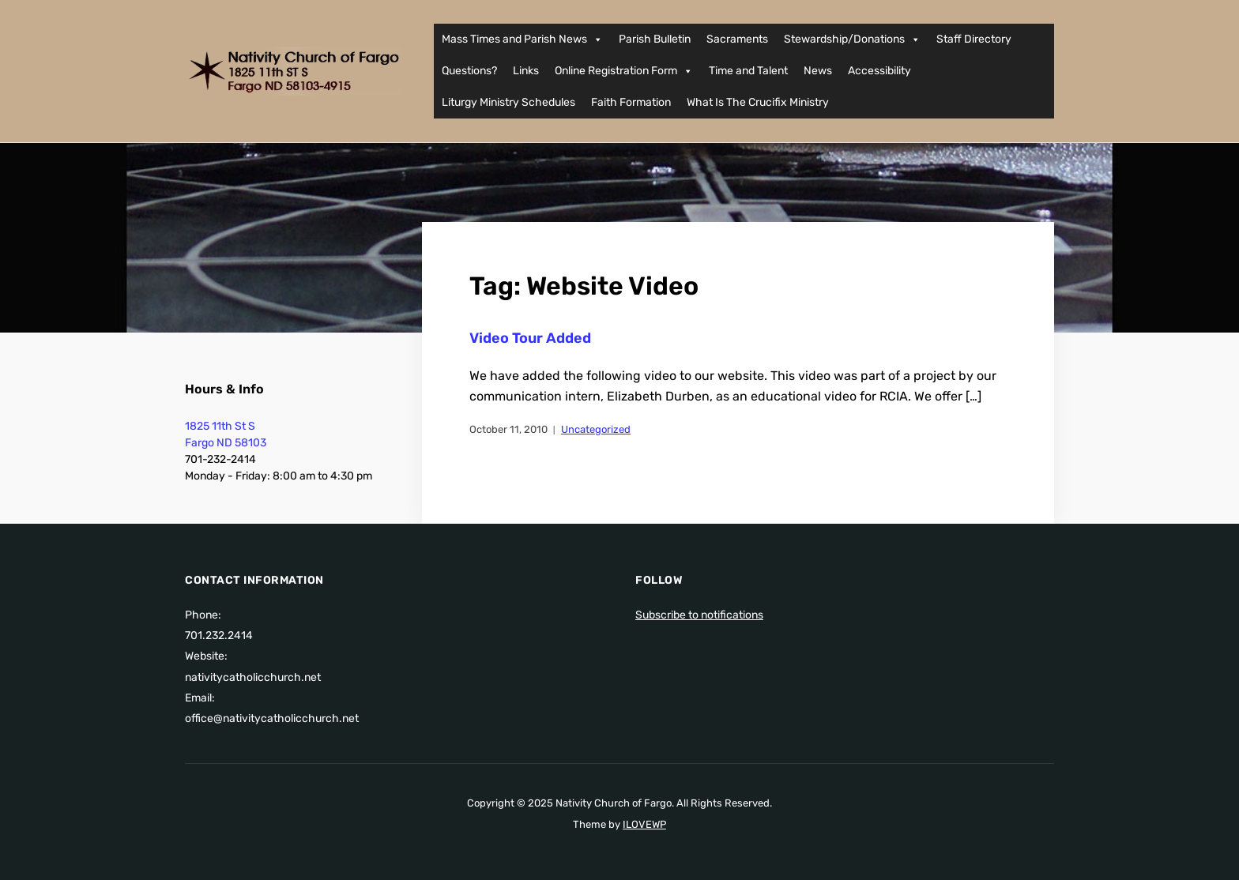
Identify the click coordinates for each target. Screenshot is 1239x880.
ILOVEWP (644, 824)
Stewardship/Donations (852, 39)
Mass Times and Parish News (522, 39)
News (818, 70)
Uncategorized (596, 429)
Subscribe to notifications (699, 615)
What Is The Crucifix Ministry (758, 102)
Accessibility (879, 70)
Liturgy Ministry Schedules (508, 102)
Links (526, 70)
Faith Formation (631, 102)
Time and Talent (748, 70)
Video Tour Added (530, 338)
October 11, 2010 (508, 429)
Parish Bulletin (655, 39)
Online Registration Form (624, 71)
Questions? (469, 70)
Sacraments (737, 39)
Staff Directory (973, 39)
